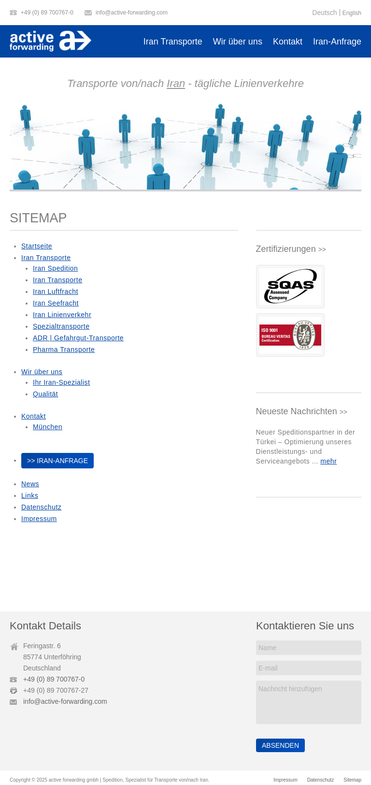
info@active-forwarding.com (132, 12)
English (351, 13)
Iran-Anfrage (337, 41)
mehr (328, 461)
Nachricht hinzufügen (308, 702)
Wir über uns (237, 41)
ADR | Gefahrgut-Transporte (78, 338)
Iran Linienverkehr (62, 315)
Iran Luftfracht (55, 291)
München (47, 427)
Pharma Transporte (64, 349)
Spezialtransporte (61, 326)
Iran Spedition (55, 268)
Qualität (45, 394)
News (30, 484)
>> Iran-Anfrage (57, 461)
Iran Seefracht (56, 303)
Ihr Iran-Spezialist (61, 382)
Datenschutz (41, 507)
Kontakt (287, 41)
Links (29, 495)
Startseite (36, 246)
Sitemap (352, 780)
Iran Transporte (172, 41)
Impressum (39, 519)
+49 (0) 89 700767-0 (47, 12)
